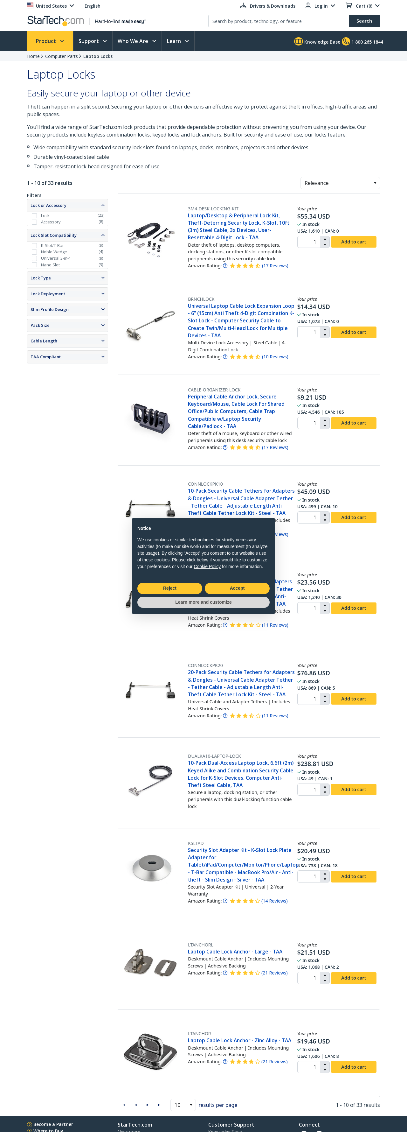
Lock (45, 215)
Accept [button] (237, 588)
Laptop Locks (98, 56)
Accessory (51, 222)
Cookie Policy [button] (207, 566)
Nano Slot (50, 265)
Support (89, 41)
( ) (275, 266)
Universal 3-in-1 (56, 258)
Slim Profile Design (50, 309)
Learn (174, 41)
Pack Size (40, 325)
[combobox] (340, 183)
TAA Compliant (46, 357)
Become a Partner (53, 1124)
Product (46, 41)
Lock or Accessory (48, 205)
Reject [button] (169, 588)
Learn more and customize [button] (203, 602)
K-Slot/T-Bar (52, 245)
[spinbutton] (309, 242)
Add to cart (353, 241)
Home (33, 56)
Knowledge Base (317, 41)
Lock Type (41, 278)
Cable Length (44, 341)
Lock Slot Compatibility (54, 235)
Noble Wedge (54, 252)
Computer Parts (61, 56)
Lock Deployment (48, 294)
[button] (375, 183)
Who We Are (133, 41)
